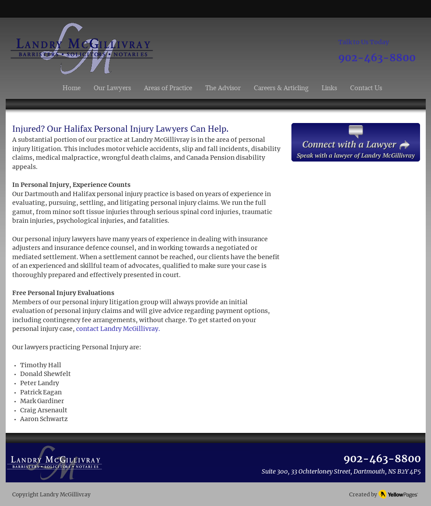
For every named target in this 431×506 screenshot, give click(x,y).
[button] (168, 88)
